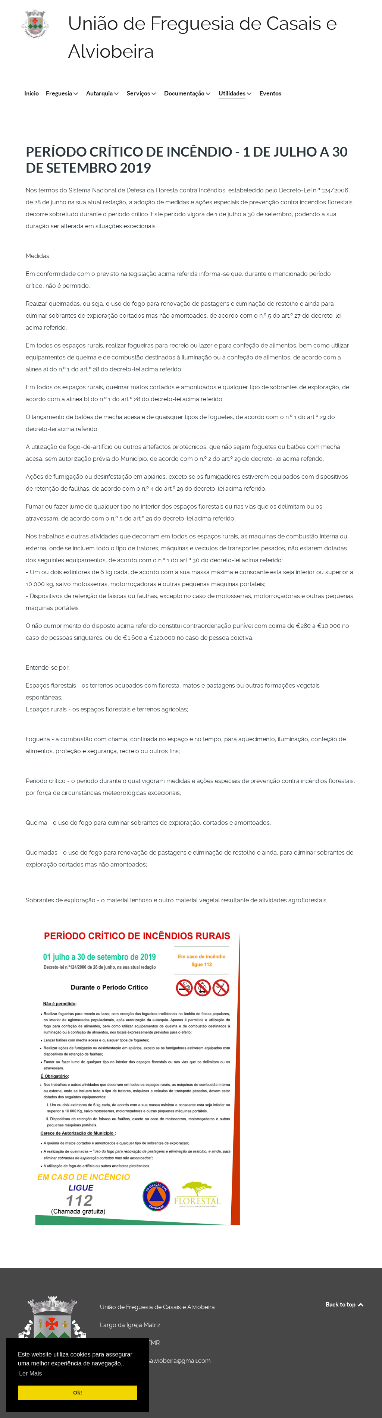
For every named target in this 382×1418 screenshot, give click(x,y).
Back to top (345, 1304)
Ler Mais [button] (30, 1373)
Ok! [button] (77, 1393)
